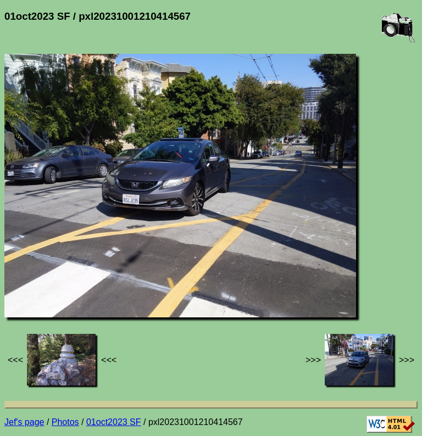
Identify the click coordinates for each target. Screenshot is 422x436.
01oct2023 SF (113, 422)
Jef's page (24, 422)
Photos (65, 422)
